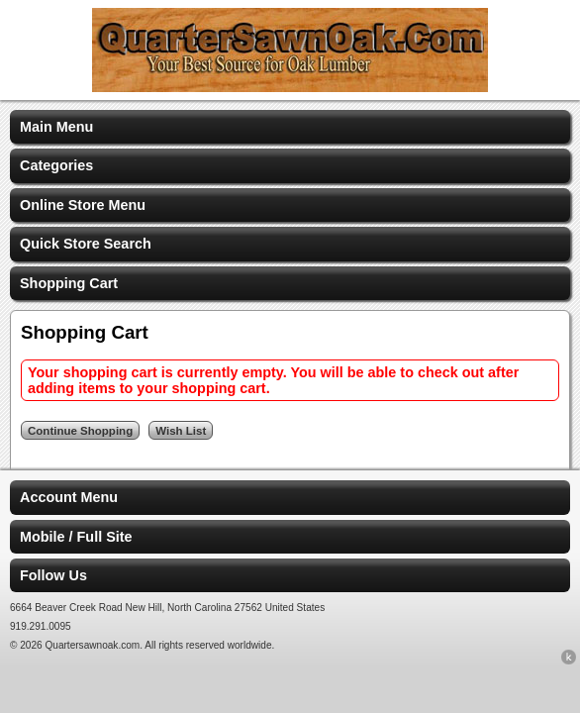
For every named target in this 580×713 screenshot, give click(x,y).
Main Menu (56, 127)
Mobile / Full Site (76, 537)
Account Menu (69, 497)
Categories (56, 165)
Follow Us (53, 575)
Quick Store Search (85, 244)
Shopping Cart (69, 283)
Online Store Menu (82, 205)
